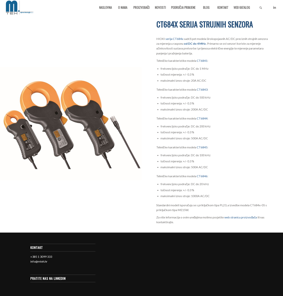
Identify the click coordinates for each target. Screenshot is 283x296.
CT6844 (202, 118)
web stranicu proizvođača (240, 217)
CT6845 (202, 147)
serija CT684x (174, 38)
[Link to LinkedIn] (274, 7)
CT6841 (202, 60)
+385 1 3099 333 (41, 256)
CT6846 (202, 176)
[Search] (260, 7)
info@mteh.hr (38, 261)
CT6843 (202, 89)
